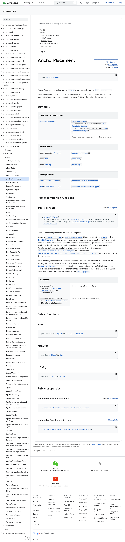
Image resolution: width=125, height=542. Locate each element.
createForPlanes (79, 121)
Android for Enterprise (37, 506)
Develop (56, 24)
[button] (14, 26)
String (48, 165)
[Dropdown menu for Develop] (33, 2)
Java (116, 67)
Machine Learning (51, 504)
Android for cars (69, 514)
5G (49, 519)
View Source (110, 62)
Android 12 (83, 517)
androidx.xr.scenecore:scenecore (106, 59)
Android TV (68, 518)
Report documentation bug (115, 506)
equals (75, 153)
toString (76, 165)
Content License (95, 444)
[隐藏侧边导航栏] (27, 538)
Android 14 (83, 510)
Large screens (69, 501)
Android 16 (83, 503)
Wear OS (67, 505)
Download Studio (100, 518)
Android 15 (83, 506)
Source (35, 514)
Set (104, 124)
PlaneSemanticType (79, 130)
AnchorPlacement (53, 77)
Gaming (51, 499)
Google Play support (114, 513)
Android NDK (99, 522)
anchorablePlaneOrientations (85, 181)
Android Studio (110, 3)
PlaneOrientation (79, 126)
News (35, 518)
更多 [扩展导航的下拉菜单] (40, 3)
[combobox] (65, 3)
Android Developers (44, 24)
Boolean (57, 153)
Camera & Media (54, 512)
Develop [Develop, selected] (27, 3)
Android (36, 501)
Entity (71, 90)
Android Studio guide (99, 504)
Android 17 (83, 499)
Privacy (51, 515)
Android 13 (83, 514)
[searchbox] (15, 19)
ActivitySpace (83, 271)
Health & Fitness (54, 508)
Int (46, 159)
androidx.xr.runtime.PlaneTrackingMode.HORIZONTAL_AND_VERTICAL (68, 253)
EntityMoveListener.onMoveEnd (51, 266)
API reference (9, 11)
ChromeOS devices (68, 509)
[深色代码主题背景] (116, 75)
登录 (120, 3)
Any (86, 153)
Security (36, 510)
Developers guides (98, 510)
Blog (34, 521)
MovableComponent (103, 90)
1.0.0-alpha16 (113, 65)
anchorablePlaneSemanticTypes (85, 186)
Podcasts (36, 525)
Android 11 (83, 521)
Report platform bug (115, 500)
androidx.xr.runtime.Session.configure (56, 251)
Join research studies (114, 518)
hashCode (76, 159)
